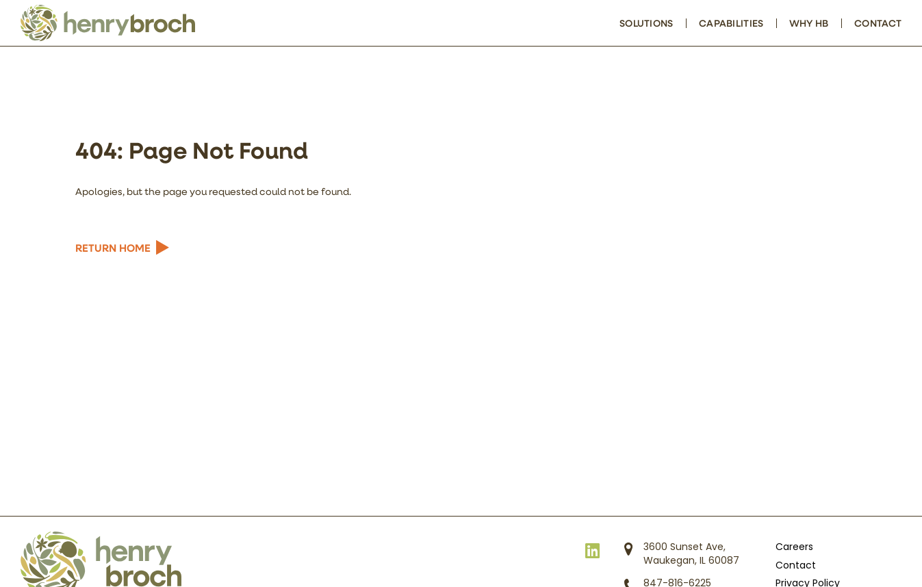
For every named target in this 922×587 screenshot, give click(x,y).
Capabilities (731, 22)
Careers (794, 548)
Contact (877, 22)
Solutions (646, 22)
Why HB (809, 22)
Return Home (113, 248)
